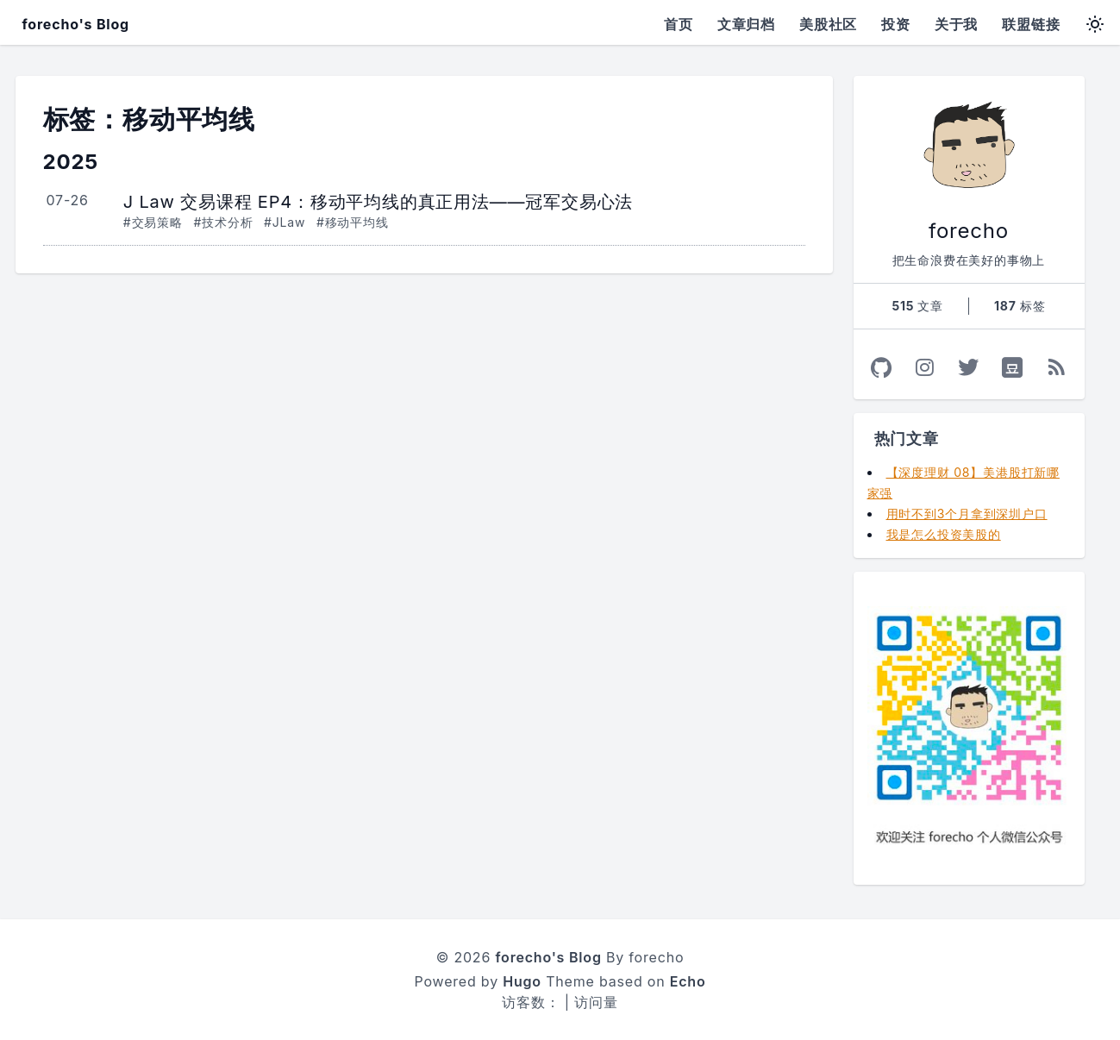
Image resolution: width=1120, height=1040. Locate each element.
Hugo (522, 981)
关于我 (956, 24)
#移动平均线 (352, 222)
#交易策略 (153, 222)
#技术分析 (223, 222)
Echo (688, 981)
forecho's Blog (75, 24)
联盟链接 (1031, 24)
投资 (895, 24)
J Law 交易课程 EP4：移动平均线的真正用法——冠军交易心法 (378, 201)
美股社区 (828, 24)
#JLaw (284, 222)
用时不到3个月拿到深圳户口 (967, 513)
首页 (678, 24)
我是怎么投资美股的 (943, 534)
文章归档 (746, 24)
